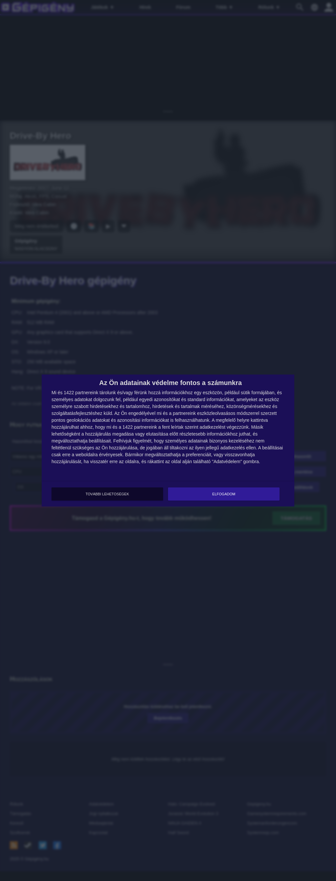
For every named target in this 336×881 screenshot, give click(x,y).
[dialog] (168, 440)
